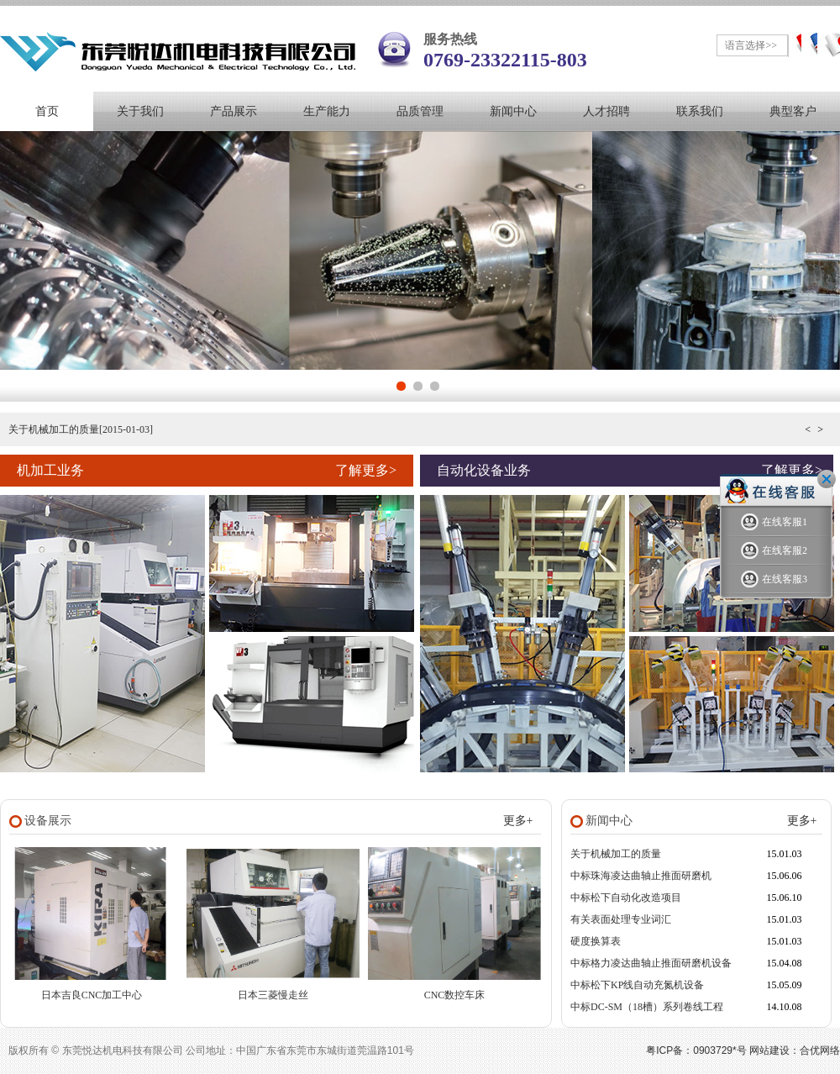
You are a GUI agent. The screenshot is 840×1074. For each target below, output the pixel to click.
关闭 (826, 479)
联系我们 (699, 111)
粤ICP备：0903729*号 (696, 1050)
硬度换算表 (595, 941)
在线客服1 (774, 522)
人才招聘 (606, 111)
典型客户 (792, 111)
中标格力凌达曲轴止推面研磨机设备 (651, 963)
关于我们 (140, 111)
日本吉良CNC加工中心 (92, 995)
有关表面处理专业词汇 (620, 919)
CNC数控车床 (455, 995)
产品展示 (233, 111)
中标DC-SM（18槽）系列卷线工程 (646, 1007)
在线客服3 (774, 579)
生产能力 (326, 111)
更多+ (518, 820)
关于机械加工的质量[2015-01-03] (80, 429)
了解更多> (365, 470)
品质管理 (420, 111)
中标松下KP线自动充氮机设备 (637, 985)
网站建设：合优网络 (794, 1050)
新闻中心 (513, 111)
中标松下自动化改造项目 (625, 897)
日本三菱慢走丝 (273, 995)
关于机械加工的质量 (615, 854)
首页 (47, 111)
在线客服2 (774, 551)
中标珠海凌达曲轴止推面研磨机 (640, 876)
